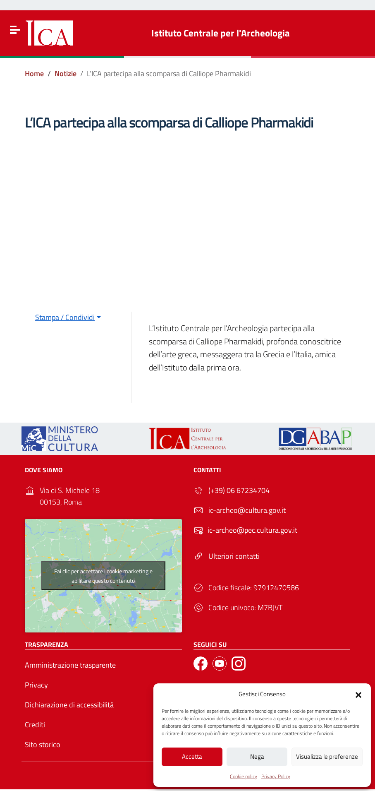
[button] (358, 693)
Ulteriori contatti (234, 556)
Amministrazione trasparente (70, 665)
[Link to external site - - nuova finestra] (315, 438)
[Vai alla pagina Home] (34, 73)
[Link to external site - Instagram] (239, 663)
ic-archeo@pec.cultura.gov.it (252, 530)
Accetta (192, 755)
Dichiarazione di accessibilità (69, 704)
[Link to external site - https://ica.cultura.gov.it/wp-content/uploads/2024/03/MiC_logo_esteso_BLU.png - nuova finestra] (59, 438)
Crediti (35, 724)
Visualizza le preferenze (327, 755)
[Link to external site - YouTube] (220, 663)
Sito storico (42, 744)
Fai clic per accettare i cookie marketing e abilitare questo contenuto (103, 576)
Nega (257, 755)
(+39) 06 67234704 (239, 490)
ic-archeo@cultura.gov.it (247, 510)
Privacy (36, 684)
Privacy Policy (275, 775)
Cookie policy (243, 775)
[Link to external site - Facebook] (200, 663)
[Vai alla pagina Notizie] (65, 73)
